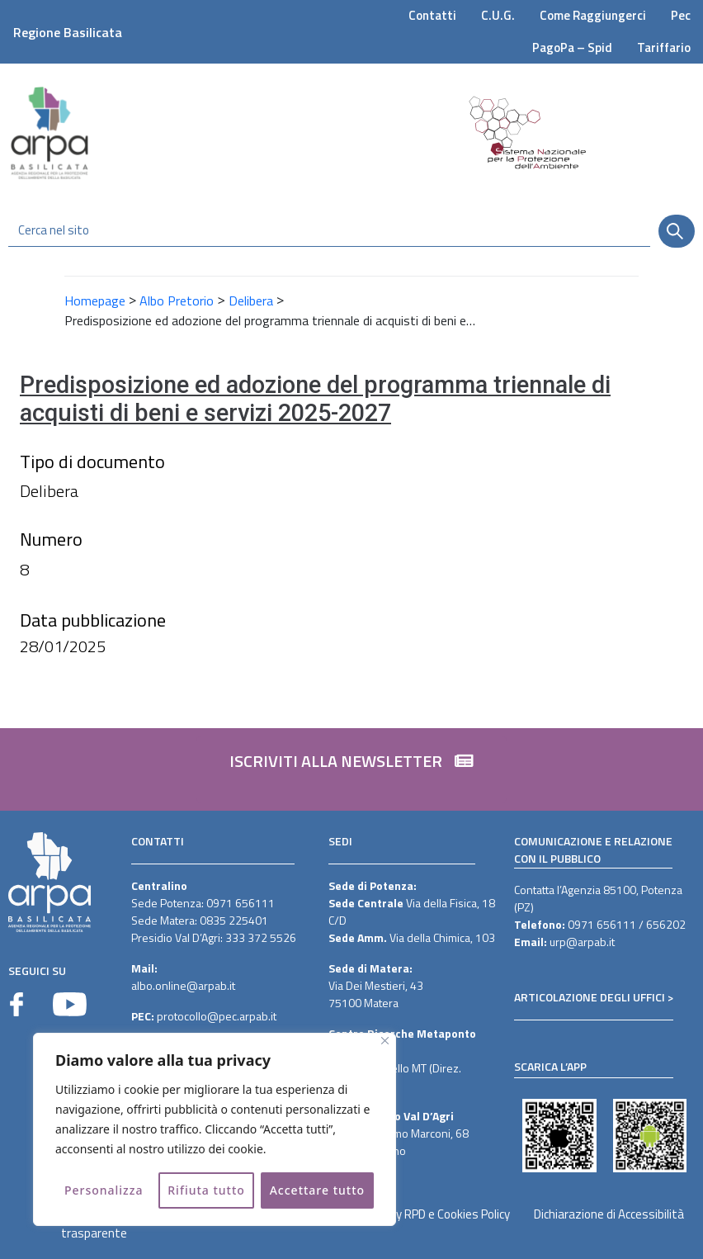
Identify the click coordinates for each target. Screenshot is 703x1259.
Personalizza (104, 1190)
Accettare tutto (317, 1190)
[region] (214, 1129)
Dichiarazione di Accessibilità (609, 1214)
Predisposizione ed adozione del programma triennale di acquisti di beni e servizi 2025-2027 (315, 399)
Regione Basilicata (67, 32)
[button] (351, 769)
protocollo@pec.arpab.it (216, 1016)
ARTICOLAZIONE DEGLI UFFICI (589, 997)
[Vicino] (385, 1040)
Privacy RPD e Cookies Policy (438, 1214)
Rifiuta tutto (206, 1190)
